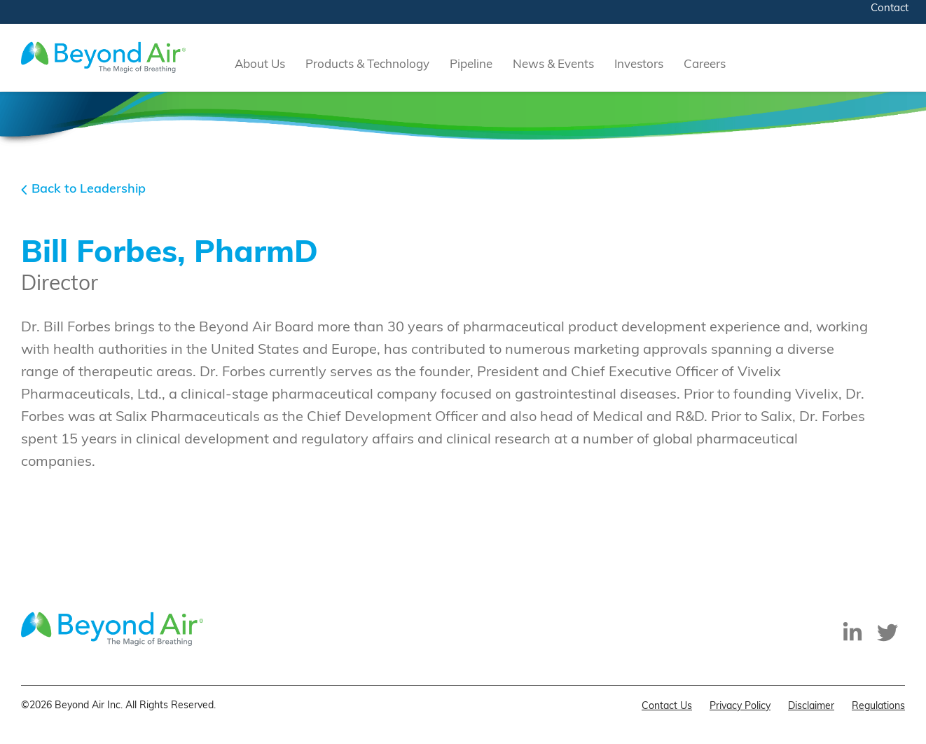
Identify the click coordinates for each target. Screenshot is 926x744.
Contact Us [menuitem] (667, 706)
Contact (889, 9)
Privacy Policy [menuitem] (740, 706)
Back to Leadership (89, 189)
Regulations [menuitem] (878, 706)
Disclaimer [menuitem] (811, 706)
